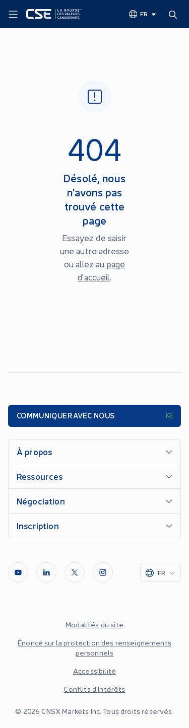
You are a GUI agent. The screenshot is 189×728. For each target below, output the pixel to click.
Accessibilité (94, 671)
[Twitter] (75, 572)
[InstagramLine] (103, 572)
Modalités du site (94, 624)
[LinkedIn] (46, 572)
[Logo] (54, 14)
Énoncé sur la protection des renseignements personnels (94, 647)
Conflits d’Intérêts (94, 689)
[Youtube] (18, 572)
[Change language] (143, 14)
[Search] (175, 14)
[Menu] (13, 15)
